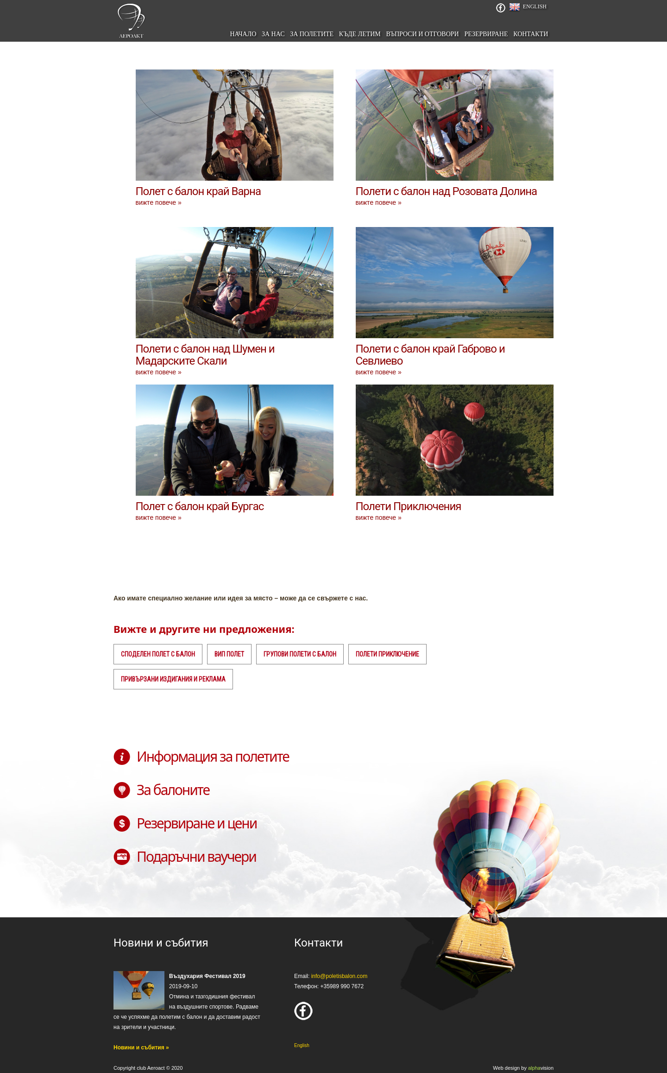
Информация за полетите (213, 756)
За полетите (312, 34)
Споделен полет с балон (158, 654)
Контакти (530, 34)
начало (243, 34)
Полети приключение (387, 654)
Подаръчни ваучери (196, 856)
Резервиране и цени (197, 823)
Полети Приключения (408, 506)
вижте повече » (159, 202)
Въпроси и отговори (422, 34)
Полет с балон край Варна (198, 191)
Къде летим (360, 34)
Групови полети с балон (300, 654)
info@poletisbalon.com (339, 976)
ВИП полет (229, 654)
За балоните (173, 789)
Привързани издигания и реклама (173, 679)
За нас (273, 34)
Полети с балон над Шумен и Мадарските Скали (205, 354)
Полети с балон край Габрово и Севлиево (430, 354)
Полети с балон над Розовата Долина (446, 191)
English (535, 6)
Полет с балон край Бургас (200, 506)
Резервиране (486, 34)
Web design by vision (523, 1068)
